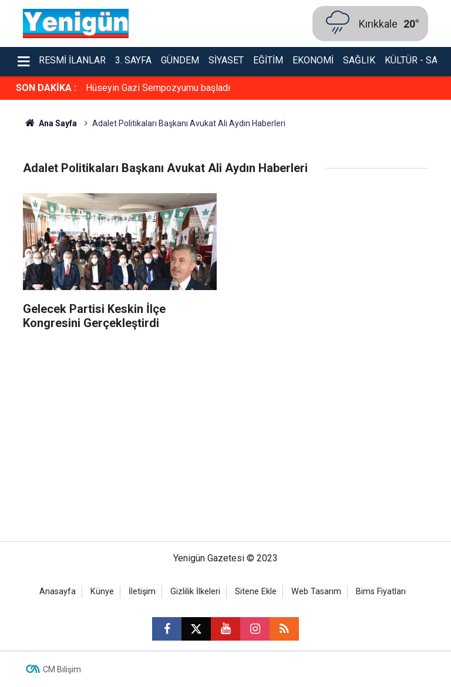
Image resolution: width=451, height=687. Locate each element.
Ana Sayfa (50, 123)
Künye (102, 592)
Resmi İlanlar (72, 60)
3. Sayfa (133, 60)
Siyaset (226, 60)
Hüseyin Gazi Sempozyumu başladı (158, 87)
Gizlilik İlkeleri (195, 592)
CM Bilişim (62, 669)
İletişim (142, 592)
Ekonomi (313, 60)
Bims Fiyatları (381, 592)
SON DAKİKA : (46, 87)
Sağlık (359, 60)
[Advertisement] (225, 441)
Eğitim (268, 60)
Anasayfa (57, 592)
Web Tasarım (316, 592)
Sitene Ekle (256, 592)
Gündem (180, 60)
